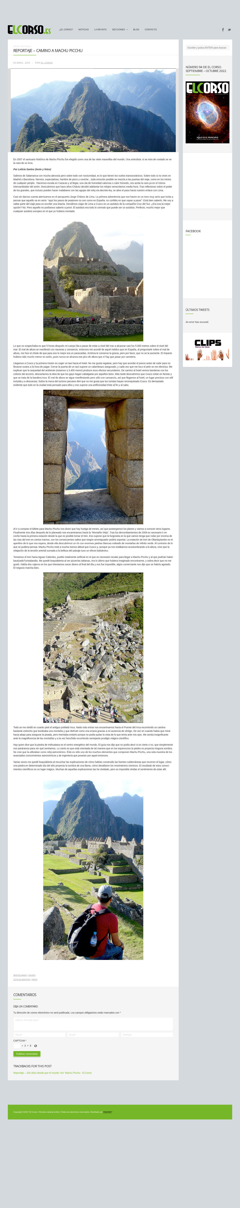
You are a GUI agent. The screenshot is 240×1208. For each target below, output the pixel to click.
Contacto (151, 29)
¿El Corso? (66, 29)
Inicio (16, 46)
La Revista (100, 29)
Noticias (83, 29)
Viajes (31, 975)
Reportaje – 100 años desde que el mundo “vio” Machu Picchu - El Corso (52, 1072)
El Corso (47, 63)
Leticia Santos (21, 979)
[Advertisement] (120, 11)
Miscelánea (20, 975)
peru (35, 979)
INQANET (107, 1112)
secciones (118, 29)
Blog (136, 29)
